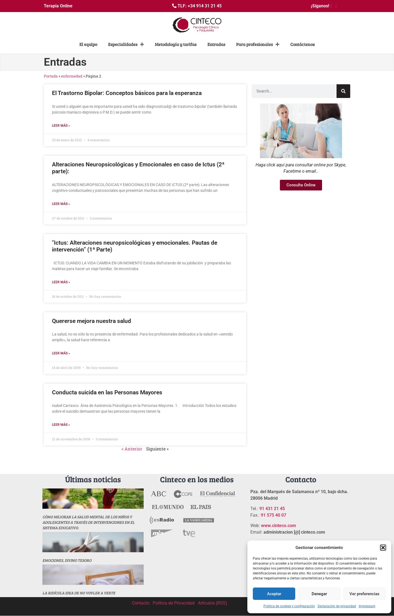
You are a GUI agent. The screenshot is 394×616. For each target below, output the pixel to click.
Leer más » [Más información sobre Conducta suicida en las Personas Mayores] (61, 425)
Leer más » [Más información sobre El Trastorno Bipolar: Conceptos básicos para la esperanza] (61, 126)
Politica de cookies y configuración (289, 606)
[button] (383, 547)
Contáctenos (302, 44)
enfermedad (71, 76)
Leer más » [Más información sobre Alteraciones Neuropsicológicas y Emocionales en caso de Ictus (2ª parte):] (61, 204)
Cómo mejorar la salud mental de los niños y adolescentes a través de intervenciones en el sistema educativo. (88, 522)
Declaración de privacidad (337, 606)
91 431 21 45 (272, 508)
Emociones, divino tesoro (66, 560)
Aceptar (274, 593)
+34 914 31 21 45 (205, 5)
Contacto (140, 603)
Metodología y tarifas (175, 44)
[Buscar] (343, 91)
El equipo (88, 44)
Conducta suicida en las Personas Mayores (107, 392)
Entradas (216, 44)
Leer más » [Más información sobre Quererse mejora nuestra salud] (61, 353)
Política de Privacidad (174, 603)
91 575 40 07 (273, 515)
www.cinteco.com (278, 525)
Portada (51, 76)
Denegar (319, 593)
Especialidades (126, 44)
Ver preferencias (364, 593)
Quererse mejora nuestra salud (91, 321)
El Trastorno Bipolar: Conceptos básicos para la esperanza (127, 93)
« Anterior (131, 449)
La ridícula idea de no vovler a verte (78, 592)
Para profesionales (257, 44)
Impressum (367, 606)
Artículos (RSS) (212, 603)
